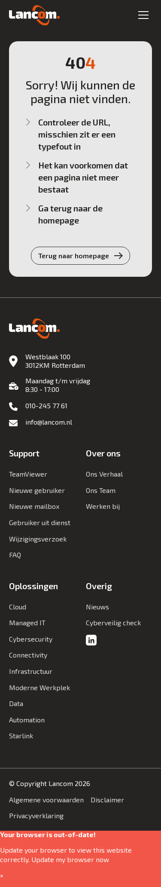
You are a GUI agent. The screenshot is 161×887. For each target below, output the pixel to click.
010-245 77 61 (46, 405)
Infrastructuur (30, 671)
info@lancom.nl (48, 422)
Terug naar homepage (73, 255)
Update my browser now (70, 859)
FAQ (15, 555)
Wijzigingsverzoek (38, 539)
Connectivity (28, 655)
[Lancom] (34, 15)
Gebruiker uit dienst (39, 522)
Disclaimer (107, 799)
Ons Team (100, 490)
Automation (27, 720)
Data (16, 703)
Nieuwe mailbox (34, 506)
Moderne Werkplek (39, 687)
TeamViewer (28, 474)
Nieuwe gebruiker (37, 490)
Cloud (17, 607)
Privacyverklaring (36, 815)
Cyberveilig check (113, 622)
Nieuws (97, 607)
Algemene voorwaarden (46, 799)
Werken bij (103, 506)
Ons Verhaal (104, 474)
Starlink (21, 735)
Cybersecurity (30, 639)
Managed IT (27, 622)
